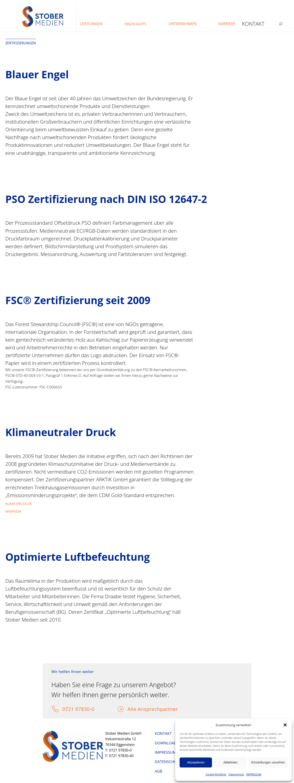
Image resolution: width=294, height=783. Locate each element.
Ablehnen (230, 762)
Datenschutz (236, 774)
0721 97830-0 (78, 709)
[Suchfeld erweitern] (280, 24)
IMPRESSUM (253, 774)
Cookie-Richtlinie (216, 774)
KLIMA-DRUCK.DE (18, 503)
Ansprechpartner (158, 709)
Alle (132, 709)
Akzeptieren (195, 762)
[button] (285, 725)
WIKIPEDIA (13, 511)
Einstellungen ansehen (268, 762)
